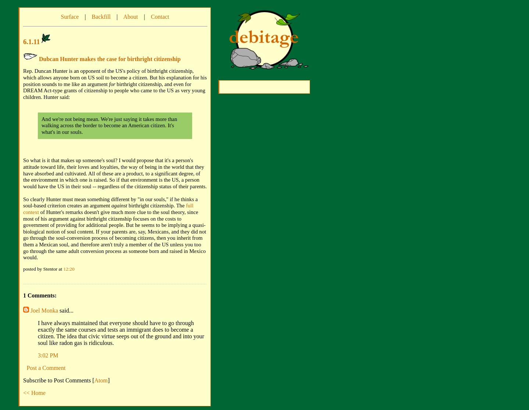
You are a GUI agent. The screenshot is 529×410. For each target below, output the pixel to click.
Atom (101, 380)
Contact (160, 17)
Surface (70, 17)
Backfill (101, 17)
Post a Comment (46, 368)
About (130, 17)
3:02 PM (48, 355)
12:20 (69, 269)
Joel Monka (44, 310)
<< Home (34, 393)
